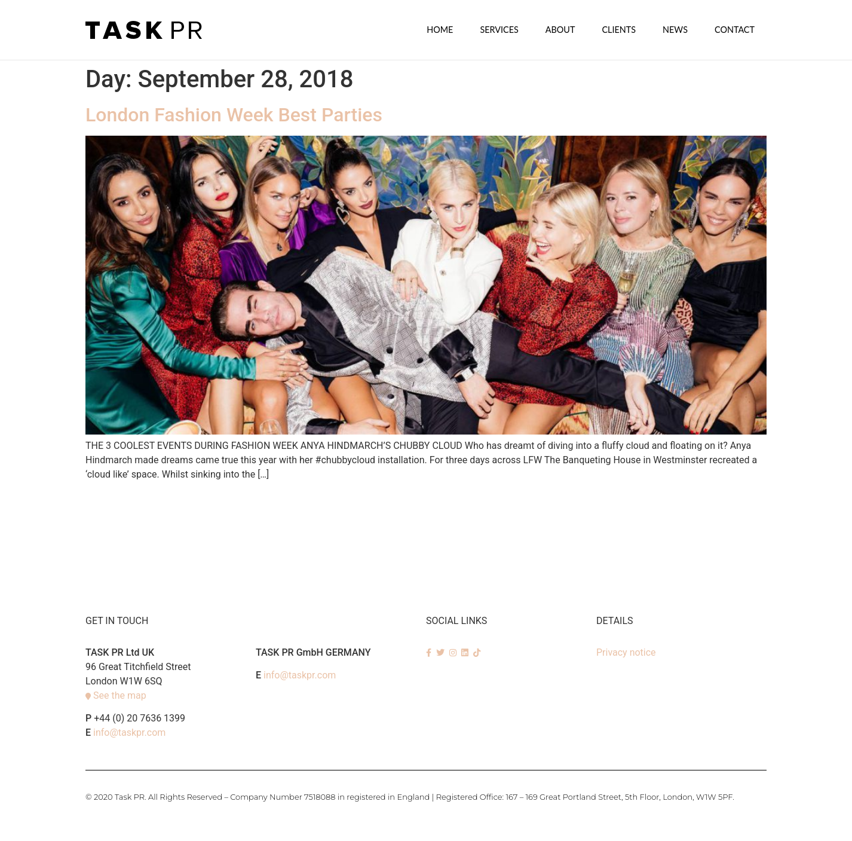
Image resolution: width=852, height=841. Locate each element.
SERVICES (499, 30)
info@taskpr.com (129, 732)
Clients (619, 30)
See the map (119, 695)
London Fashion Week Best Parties (233, 114)
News (675, 30)
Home (440, 30)
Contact (735, 30)
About (560, 30)
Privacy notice (626, 651)
